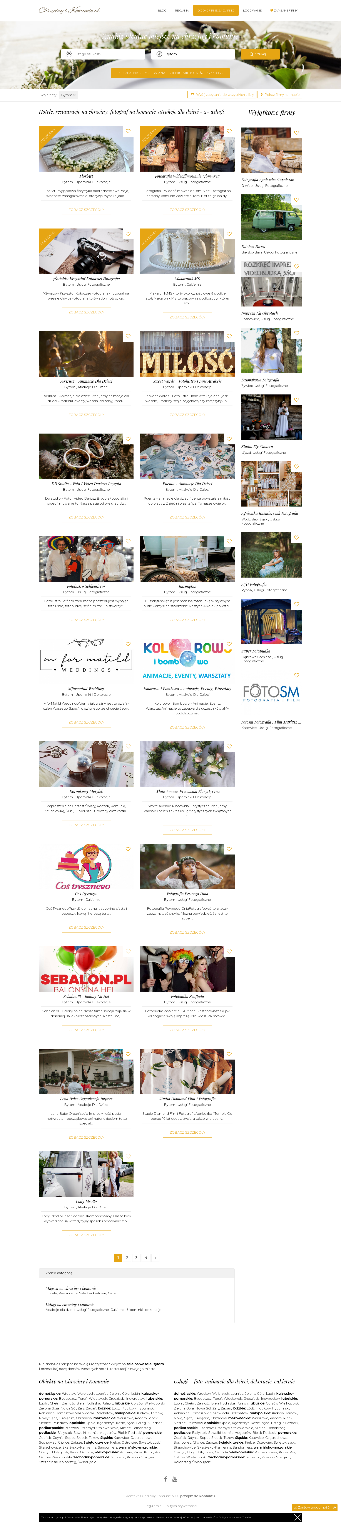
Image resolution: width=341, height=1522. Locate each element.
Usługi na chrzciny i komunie (70, 1304)
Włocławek (98, 1398)
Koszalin (133, 1457)
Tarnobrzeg (141, 1428)
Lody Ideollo (86, 1201)
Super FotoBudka (255, 651)
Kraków (143, 1413)
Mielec (125, 1428)
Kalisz (138, 1452)
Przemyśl (87, 1428)
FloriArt (86, 176)
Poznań (126, 1452)
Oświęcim (66, 1418)
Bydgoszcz (68, 1398)
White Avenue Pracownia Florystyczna (187, 791)
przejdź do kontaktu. (198, 1496)
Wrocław (69, 1393)
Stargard (283, 1457)
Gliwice (247, 186)
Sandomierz (107, 1447)
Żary (81, 1408)
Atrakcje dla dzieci (93, 387)
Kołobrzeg (67, 1462)
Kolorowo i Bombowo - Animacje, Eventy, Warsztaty (187, 688)
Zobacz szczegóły (86, 210)
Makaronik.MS (187, 278)
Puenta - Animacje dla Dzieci (187, 483)
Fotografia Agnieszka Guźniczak (267, 179)
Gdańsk (45, 1438)
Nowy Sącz (48, 1418)
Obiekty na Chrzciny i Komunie (74, 1381)
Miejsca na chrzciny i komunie (71, 1288)
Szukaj (260, 54)
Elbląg (57, 1452)
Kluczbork (155, 1423)
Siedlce (45, 1423)
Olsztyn (44, 1452)
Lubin (135, 1393)
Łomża (93, 1433)
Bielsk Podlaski (130, 1433)
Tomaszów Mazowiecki (75, 1413)
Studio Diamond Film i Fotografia (187, 1098)
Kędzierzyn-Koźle (111, 1423)
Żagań (91, 1408)
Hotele (51, 1293)
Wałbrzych (85, 1393)
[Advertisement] (137, 1344)
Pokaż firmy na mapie (280, 95)
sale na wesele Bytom (145, 1364)
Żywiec (247, 386)
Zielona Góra (49, 1408)
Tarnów (156, 1413)
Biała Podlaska (88, 1403)
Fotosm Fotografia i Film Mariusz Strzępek (271, 722)
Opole (90, 1423)
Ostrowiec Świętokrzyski (141, 1442)
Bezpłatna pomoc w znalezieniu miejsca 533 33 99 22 (170, 73)
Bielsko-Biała (251, 252)
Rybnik (246, 590)
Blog (162, 10)
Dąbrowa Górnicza (256, 657)
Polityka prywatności (180, 1506)
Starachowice (50, 1447)
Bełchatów (104, 1413)
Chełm (55, 1403)
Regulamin (152, 1506)
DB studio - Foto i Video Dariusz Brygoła (86, 483)
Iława (74, 1452)
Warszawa (125, 1418)
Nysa (131, 1423)
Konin (148, 1452)
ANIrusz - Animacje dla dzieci (86, 381)
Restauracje (68, 1293)
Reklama (182, 10)
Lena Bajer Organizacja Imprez (86, 1098)
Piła (157, 1452)
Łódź (116, 1408)
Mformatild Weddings (86, 688)
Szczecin (118, 1457)
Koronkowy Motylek (86, 791)
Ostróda (86, 1452)
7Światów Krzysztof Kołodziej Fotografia (86, 278)
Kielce (115, 1442)
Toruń (82, 1398)
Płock (153, 1418)
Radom (141, 1418)
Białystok (64, 1433)
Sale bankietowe (92, 1293)
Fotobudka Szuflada (187, 996)
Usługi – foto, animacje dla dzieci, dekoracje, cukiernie (234, 1381)
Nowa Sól (68, 1408)
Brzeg (141, 1423)
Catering (115, 1293)
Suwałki (80, 1433)
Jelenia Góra (120, 1393)
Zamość (68, 1403)
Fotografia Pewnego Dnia (187, 893)
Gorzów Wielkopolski (148, 1403)
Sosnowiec (250, 319)
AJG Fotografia (254, 584)
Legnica (102, 1393)
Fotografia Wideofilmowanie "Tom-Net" (187, 176)
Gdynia (58, 1438)
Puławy (107, 1403)
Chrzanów (84, 1418)
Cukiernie (194, 284)
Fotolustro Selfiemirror (86, 586)
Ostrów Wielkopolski (55, 1457)
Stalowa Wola (107, 1428)
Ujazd (246, 452)
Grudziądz (117, 1398)
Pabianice (47, 1413)
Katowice (249, 728)
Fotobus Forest (253, 246)
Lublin (43, 1403)
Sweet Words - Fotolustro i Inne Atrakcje (187, 381)
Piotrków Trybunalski (137, 1408)
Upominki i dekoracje (93, 182)
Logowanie (252, 10)
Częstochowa (141, 1438)
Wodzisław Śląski (254, 519)
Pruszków (60, 1423)
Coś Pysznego (86, 893)
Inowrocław (135, 1398)
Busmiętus (187, 586)
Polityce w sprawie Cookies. (235, 1517)
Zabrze (76, 1442)
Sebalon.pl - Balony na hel (86, 996)
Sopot (70, 1438)
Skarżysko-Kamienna (79, 1447)
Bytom (68, 95)
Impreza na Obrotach (259, 313)
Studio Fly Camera (257, 446)
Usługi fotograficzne (194, 182)
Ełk (65, 1452)
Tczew (94, 1438)
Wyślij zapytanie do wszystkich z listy (222, 95)
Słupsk (82, 1438)
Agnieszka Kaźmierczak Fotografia (269, 513)
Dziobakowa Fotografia (260, 380)
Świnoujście (87, 1462)
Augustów (108, 1433)
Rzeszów (71, 1428)
